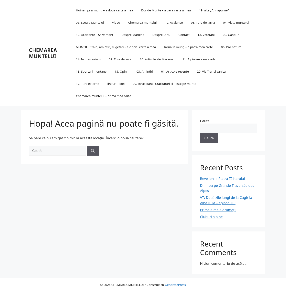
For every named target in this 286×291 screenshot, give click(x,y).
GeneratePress (175, 285)
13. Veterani (206, 35)
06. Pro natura (231, 47)
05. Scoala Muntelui (90, 22)
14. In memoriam (88, 59)
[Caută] (93, 151)
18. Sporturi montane (91, 71)
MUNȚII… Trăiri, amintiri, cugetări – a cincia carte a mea (116, 47)
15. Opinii (121, 71)
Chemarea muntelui (142, 22)
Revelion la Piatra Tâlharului (222, 178)
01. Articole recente (175, 71)
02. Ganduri (231, 35)
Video (116, 22)
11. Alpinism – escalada (199, 59)
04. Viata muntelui (236, 22)
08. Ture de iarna (203, 22)
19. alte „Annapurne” (214, 10)
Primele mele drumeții (218, 209)
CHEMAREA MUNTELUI (43, 53)
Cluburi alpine (211, 216)
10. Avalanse (174, 22)
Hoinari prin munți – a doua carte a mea (104, 10)
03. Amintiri (144, 71)
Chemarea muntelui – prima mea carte (103, 96)
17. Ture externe (87, 84)
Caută (204, 120)
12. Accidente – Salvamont (94, 35)
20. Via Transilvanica (211, 71)
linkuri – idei (116, 84)
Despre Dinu (161, 35)
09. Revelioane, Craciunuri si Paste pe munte (164, 84)
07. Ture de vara (120, 59)
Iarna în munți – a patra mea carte (188, 47)
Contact (183, 35)
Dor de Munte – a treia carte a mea (166, 10)
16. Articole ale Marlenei (157, 59)
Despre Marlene (132, 35)
